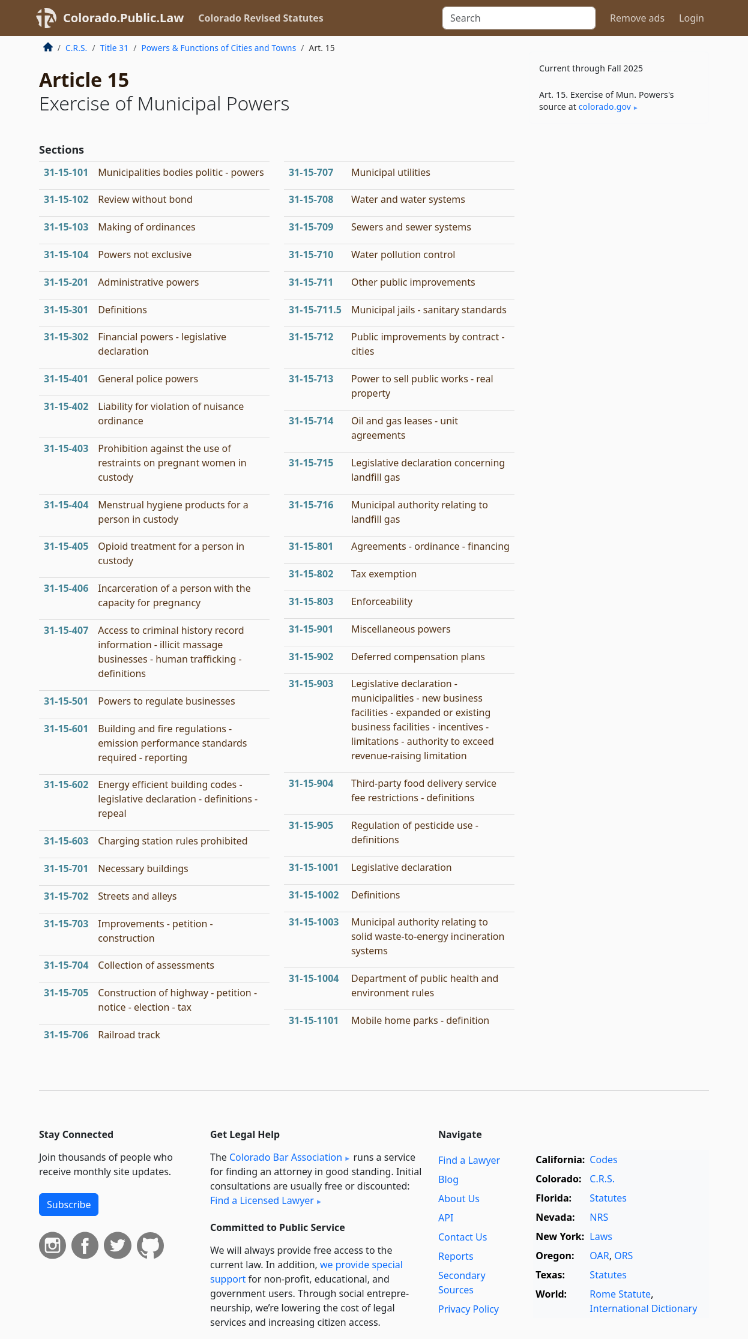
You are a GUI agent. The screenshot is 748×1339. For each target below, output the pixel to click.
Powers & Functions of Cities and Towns (218, 47)
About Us (459, 1198)
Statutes (608, 1198)
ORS (623, 1255)
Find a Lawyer (469, 1160)
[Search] (519, 18)
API (445, 1217)
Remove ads (637, 18)
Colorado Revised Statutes (260, 18)
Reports (456, 1256)
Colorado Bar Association (285, 1157)
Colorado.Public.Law (123, 18)
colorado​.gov (605, 106)
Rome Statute (620, 1294)
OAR (599, 1255)
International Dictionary (643, 1308)
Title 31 (114, 47)
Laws (601, 1236)
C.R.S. (76, 47)
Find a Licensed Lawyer (262, 1200)
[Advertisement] (619, 320)
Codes (603, 1159)
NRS (599, 1217)
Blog (448, 1179)
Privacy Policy (468, 1309)
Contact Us (462, 1237)
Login (691, 18)
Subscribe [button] (69, 1204)
